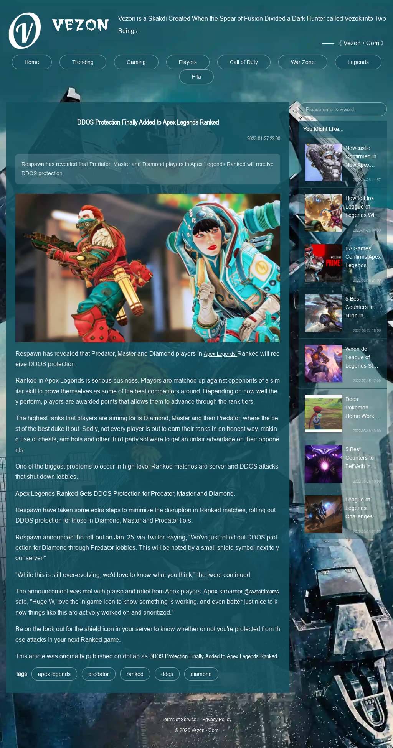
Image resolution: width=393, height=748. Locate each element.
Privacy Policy (216, 719)
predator (98, 674)
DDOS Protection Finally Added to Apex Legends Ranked (213, 656)
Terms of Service (179, 719)
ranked (135, 674)
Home (32, 62)
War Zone (303, 62)
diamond (201, 674)
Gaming (136, 62)
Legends (358, 62)
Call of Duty (244, 62)
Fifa (196, 77)
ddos (167, 674)
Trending (83, 62)
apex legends (54, 674)
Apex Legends (220, 353)
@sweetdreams (261, 591)
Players (188, 62)
